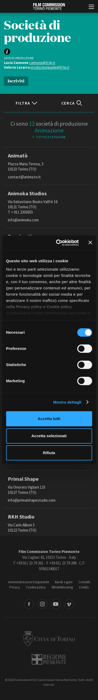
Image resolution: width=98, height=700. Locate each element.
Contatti (84, 582)
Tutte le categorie (51, 137)
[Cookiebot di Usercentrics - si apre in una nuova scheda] (58, 242)
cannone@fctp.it (42, 62)
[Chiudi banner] (90, 243)
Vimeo (69, 604)
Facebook (29, 604)
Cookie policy (35, 587)
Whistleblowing (62, 587)
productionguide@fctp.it (50, 67)
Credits (84, 587)
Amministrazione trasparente (28, 582)
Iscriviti (16, 80)
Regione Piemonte (49, 659)
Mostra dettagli (67, 402)
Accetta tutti (49, 418)
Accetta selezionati (49, 436)
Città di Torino (49, 638)
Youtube (56, 604)
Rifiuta (49, 453)
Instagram (42, 604)
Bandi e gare (63, 582)
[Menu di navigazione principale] (91, 7)
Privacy (14, 587)
